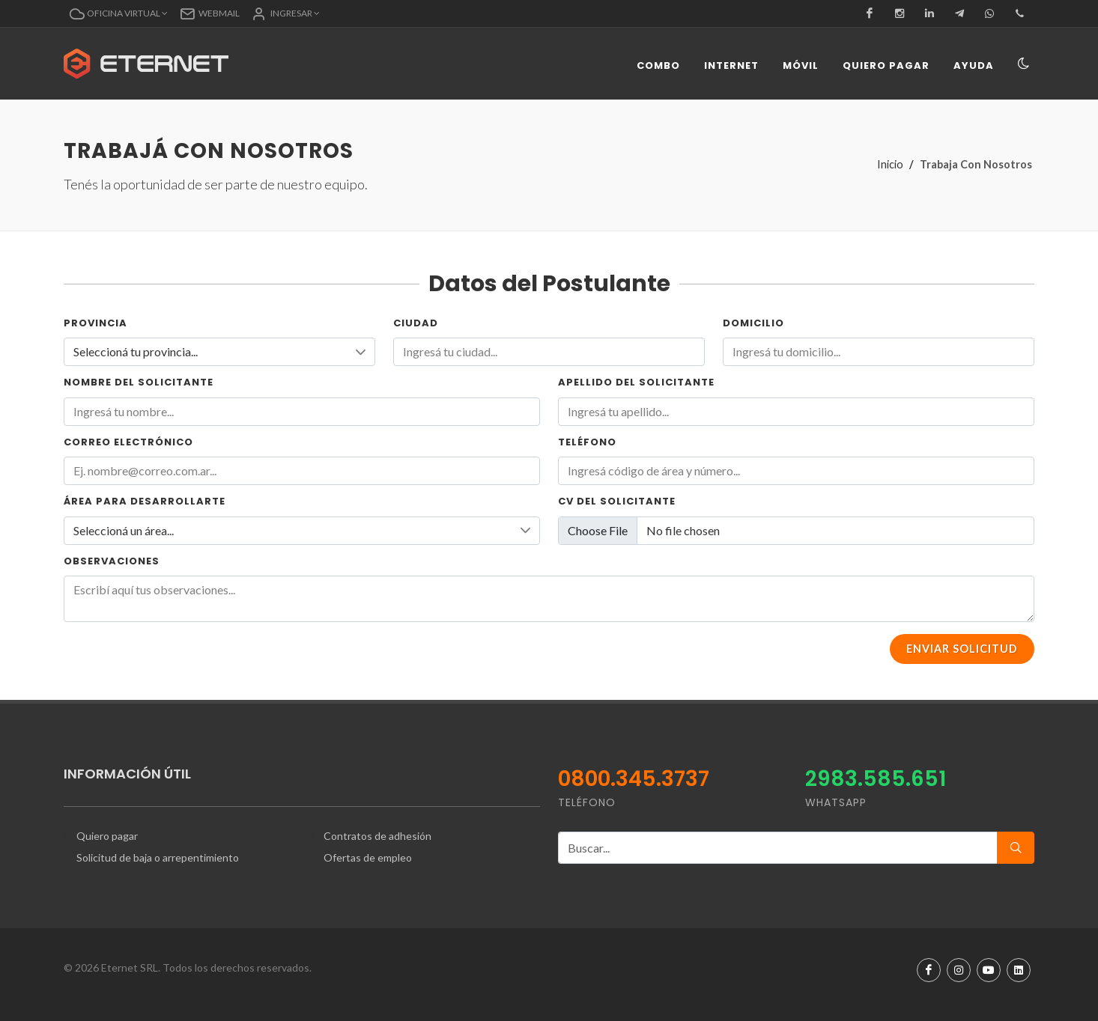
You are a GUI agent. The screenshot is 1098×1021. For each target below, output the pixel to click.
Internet (731, 65)
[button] (119, 13)
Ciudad (415, 323)
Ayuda (973, 65)
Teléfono (587, 442)
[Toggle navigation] (1023, 64)
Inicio (890, 164)
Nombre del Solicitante (138, 382)
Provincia (95, 323)
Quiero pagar (886, 65)
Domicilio (753, 323)
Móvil (801, 65)
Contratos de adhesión (377, 835)
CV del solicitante (617, 501)
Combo (658, 65)
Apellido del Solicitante (636, 382)
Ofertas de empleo (368, 857)
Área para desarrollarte (144, 501)
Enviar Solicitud (962, 648)
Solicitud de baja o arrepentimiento (157, 857)
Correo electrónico (128, 442)
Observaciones (112, 561)
